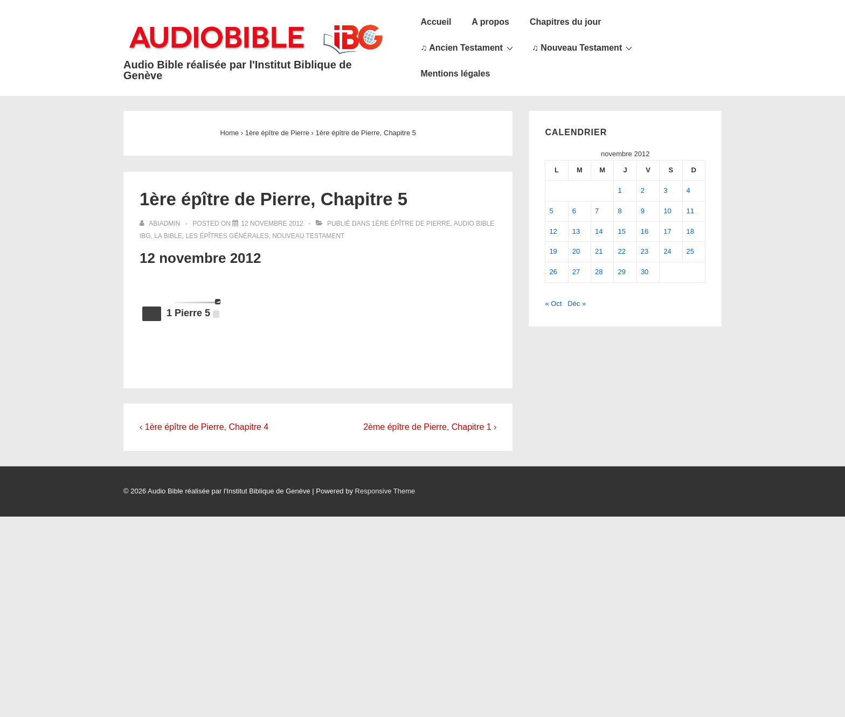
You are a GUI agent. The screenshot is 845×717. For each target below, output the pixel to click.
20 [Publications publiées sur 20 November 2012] (576, 251)
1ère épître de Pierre (411, 223)
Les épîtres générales (226, 236)
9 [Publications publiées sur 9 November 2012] (643, 211)
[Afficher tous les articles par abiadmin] (161, 223)
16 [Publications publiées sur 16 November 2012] (644, 231)
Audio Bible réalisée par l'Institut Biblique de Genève (237, 70)
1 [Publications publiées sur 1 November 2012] (619, 190)
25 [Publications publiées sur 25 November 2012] (690, 251)
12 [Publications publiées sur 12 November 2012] (553, 231)
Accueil (435, 21)
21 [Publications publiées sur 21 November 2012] (598, 251)
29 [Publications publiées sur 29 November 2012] (621, 272)
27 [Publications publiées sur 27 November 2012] (576, 272)
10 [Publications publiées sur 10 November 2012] (667, 211)
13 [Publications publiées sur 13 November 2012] (576, 231)
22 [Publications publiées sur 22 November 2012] (621, 251)
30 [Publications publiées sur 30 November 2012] (644, 272)
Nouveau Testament (308, 236)
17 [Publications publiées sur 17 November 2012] (667, 231)
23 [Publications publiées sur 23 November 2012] (644, 251)
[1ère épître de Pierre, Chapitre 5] (272, 223)
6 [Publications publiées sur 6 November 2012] (574, 211)
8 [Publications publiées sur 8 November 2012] (619, 211)
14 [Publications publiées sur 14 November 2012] (598, 231)
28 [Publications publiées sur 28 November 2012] (598, 272)
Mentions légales (455, 73)
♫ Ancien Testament (467, 47)
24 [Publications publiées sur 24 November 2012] (667, 251)
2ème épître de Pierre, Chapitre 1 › (429, 426)
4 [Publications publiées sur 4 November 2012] (688, 190)
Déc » (576, 304)
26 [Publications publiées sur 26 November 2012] (553, 272)
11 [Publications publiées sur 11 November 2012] (690, 211)
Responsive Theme (385, 491)
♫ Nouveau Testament (583, 47)
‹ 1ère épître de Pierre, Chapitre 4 (204, 426)
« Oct (553, 304)
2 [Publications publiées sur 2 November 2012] (643, 190)
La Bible (168, 236)
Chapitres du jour (565, 21)
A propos (490, 21)
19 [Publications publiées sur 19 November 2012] (553, 251)
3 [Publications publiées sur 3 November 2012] (665, 190)
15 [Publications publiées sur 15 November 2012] (621, 231)
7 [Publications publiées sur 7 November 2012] (597, 211)
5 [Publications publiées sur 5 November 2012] (551, 211)
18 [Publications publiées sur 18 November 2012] (690, 231)
